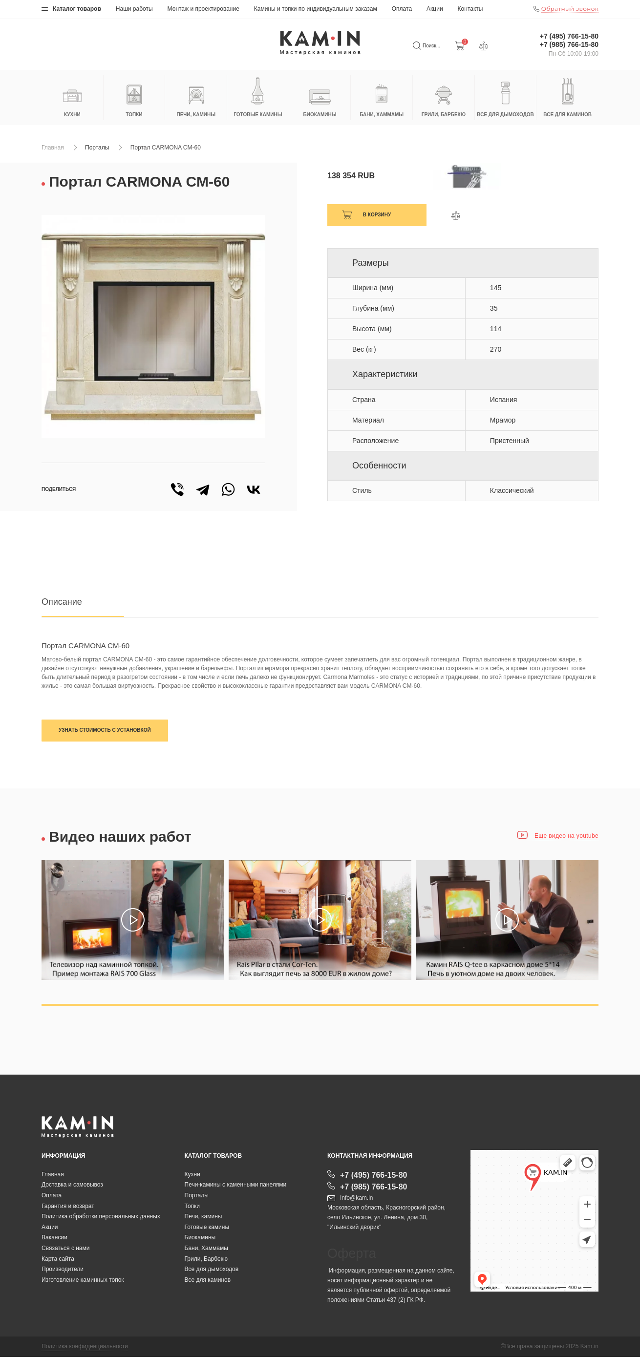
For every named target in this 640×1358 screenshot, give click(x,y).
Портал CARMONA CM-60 (165, 147)
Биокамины (200, 1238)
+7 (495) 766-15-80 (569, 36)
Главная (53, 147)
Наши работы (134, 8)
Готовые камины (207, 1227)
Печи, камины (203, 1217)
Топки (192, 1206)
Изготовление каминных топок (83, 1280)
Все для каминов (208, 1280)
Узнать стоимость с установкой (105, 730)
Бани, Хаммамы (206, 1248)
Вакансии (54, 1238)
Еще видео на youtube (557, 835)
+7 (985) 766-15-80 (569, 44)
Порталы (97, 147)
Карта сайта (58, 1259)
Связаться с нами (65, 1248)
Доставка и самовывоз (72, 1185)
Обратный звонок (569, 8)
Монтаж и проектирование (203, 8)
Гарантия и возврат (68, 1206)
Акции (435, 8)
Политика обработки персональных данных (101, 1217)
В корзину (377, 214)
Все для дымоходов (212, 1270)
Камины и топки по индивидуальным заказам (315, 8)
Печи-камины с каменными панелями (236, 1185)
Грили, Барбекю (206, 1259)
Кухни (192, 1174)
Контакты (470, 8)
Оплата (402, 8)
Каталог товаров (71, 8)
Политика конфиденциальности (85, 1347)
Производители (63, 1270)
